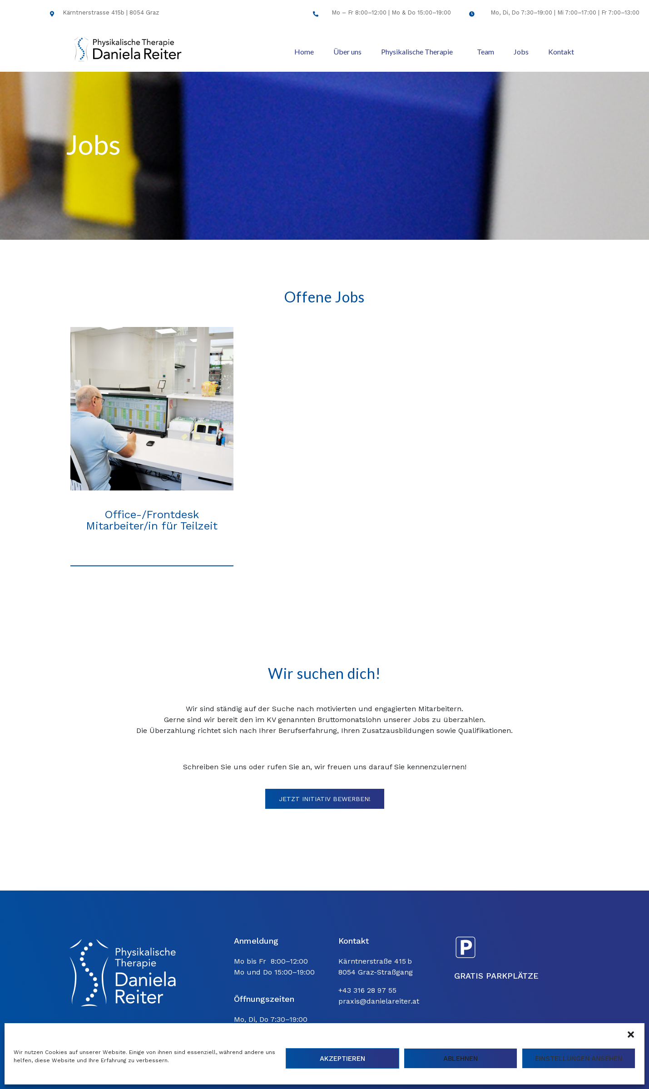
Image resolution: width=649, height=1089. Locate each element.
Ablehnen (460, 1058)
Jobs (521, 51)
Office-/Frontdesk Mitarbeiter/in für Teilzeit (152, 520)
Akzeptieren (342, 1058)
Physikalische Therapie (417, 51)
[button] (630, 1034)
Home (304, 51)
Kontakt (561, 51)
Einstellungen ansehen (578, 1058)
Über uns (347, 51)
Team (485, 51)
